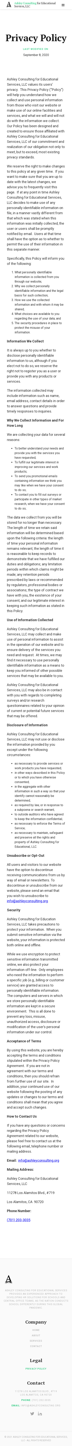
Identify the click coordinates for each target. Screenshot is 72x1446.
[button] (63, 4)
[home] (31, 4)
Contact (36, 1346)
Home (36, 1330)
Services (36, 1341)
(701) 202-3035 (41, 1400)
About (36, 1335)
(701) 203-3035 (18, 1220)
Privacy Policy (36, 1368)
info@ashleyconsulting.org (27, 901)
